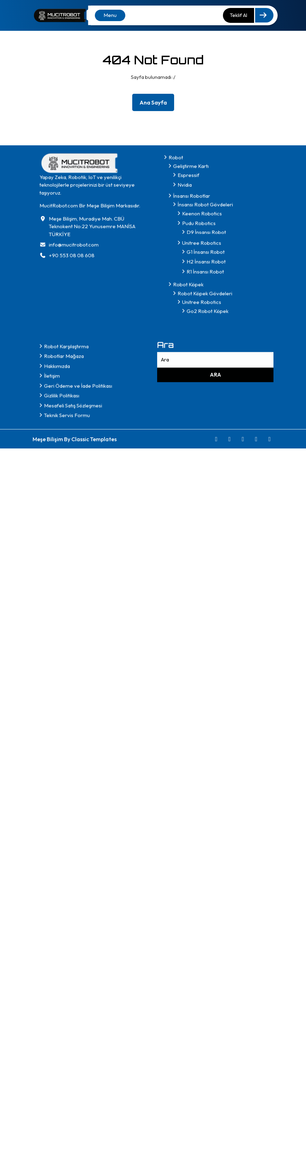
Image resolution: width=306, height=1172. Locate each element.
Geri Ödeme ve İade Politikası (78, 570)
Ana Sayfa (156, 103)
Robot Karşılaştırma (66, 531)
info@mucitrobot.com (74, 429)
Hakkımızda (57, 551)
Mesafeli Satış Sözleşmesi (73, 590)
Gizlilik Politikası (61, 580)
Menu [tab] (110, 15)
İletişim (52, 560)
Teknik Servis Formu (67, 600)
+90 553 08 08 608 (71, 440)
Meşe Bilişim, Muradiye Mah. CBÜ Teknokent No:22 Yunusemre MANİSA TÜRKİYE (92, 411)
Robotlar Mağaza (64, 541)
